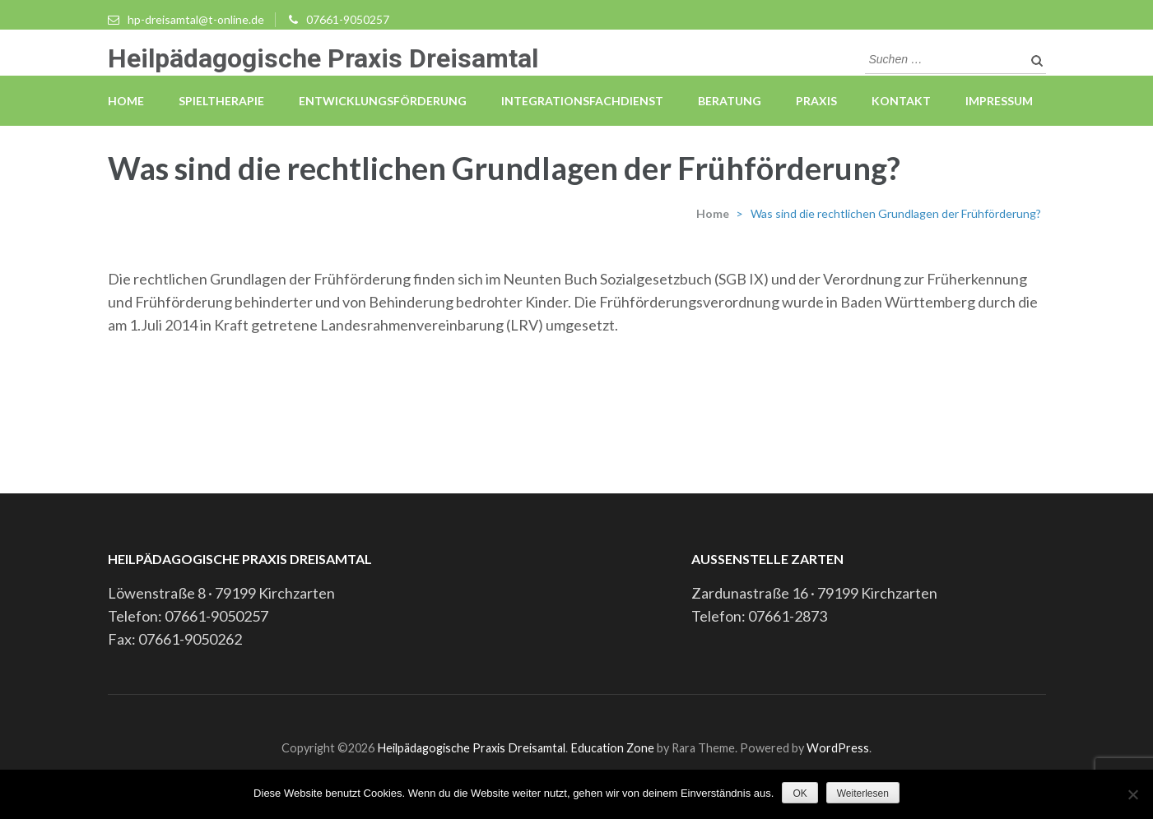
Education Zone (613, 748)
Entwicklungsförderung (383, 101)
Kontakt (901, 101)
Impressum (999, 101)
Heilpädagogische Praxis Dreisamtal (323, 58)
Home (126, 101)
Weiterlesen (863, 793)
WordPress (838, 748)
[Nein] (1132, 794)
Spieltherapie (221, 101)
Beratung (729, 101)
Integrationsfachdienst (582, 101)
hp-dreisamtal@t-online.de (196, 19)
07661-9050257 (347, 19)
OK (800, 793)
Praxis (816, 101)
